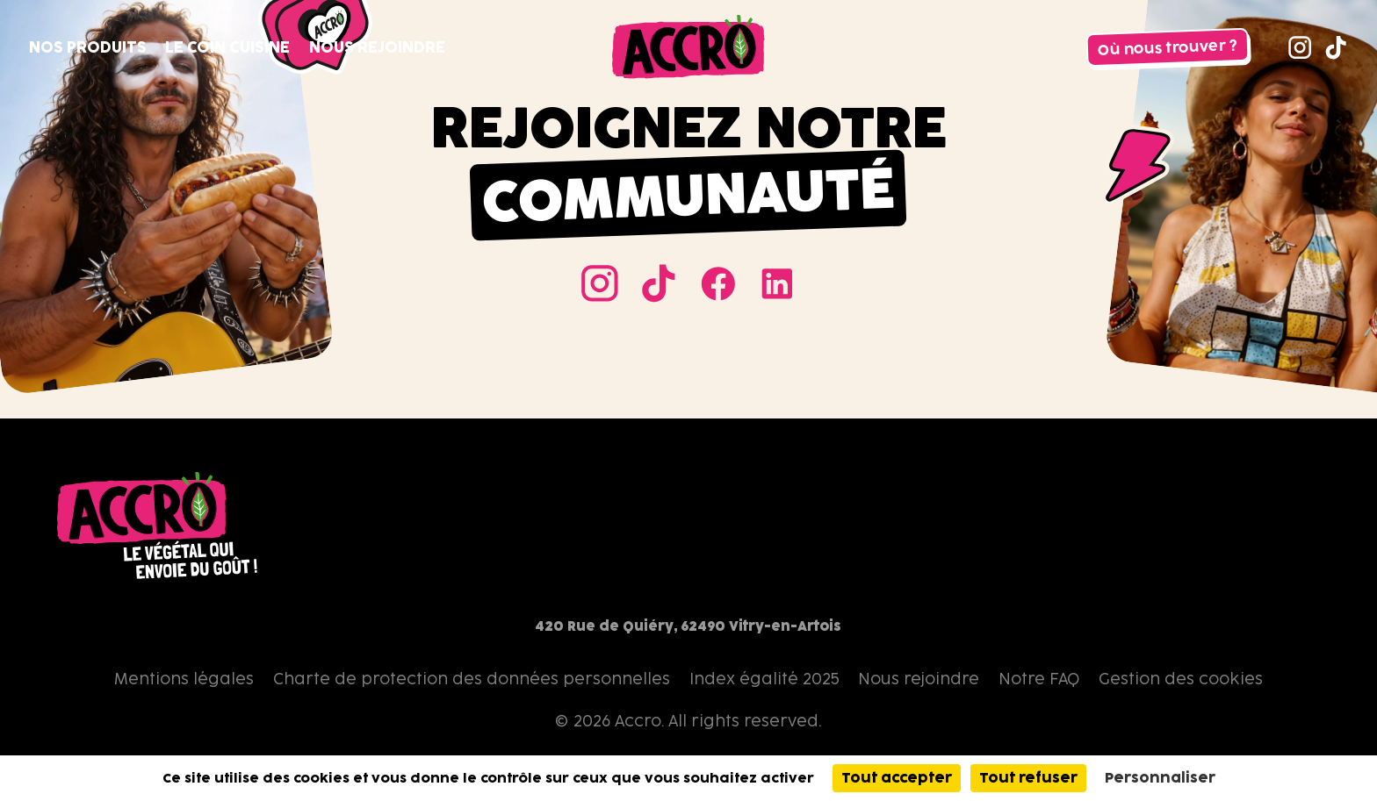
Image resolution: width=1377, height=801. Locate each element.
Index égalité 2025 (764, 678)
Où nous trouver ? (1168, 47)
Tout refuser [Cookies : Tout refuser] (1028, 777)
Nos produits (88, 47)
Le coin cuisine (227, 47)
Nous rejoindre (377, 47)
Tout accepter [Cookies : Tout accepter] (896, 777)
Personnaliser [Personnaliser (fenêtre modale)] (1160, 777)
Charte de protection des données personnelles (471, 678)
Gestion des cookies (1181, 678)
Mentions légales (184, 678)
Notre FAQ (1039, 678)
